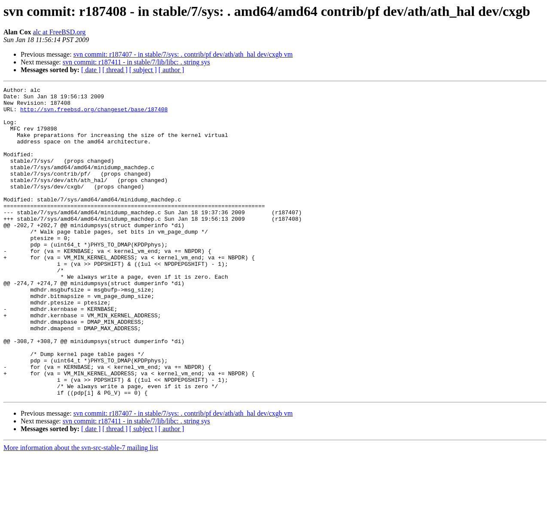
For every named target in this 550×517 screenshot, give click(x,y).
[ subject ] (143, 69)
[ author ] (171, 69)
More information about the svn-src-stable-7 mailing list (80, 509)
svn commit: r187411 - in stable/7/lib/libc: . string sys (136, 62)
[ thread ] (115, 69)
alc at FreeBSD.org (59, 32)
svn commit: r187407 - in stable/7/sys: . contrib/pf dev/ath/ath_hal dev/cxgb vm (183, 54)
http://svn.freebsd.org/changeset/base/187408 (94, 114)
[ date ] (91, 69)
